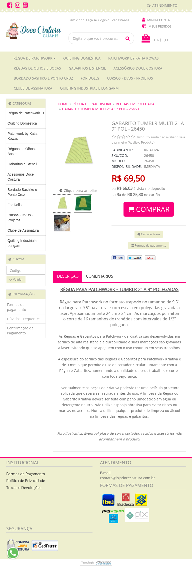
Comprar (149, 209)
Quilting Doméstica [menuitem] (22, 123)
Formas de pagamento (16, 307)
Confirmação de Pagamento (20, 330)
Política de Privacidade (25, 480)
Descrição (67, 276)
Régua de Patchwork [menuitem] (27, 113)
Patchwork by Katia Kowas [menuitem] (23, 136)
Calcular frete (148, 234)
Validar (16, 279)
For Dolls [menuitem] (15, 205)
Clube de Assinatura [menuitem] (23, 230)
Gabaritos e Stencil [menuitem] (22, 164)
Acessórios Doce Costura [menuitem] (21, 176)
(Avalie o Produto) (141, 142)
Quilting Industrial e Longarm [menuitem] (23, 243)
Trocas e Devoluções (23, 487)
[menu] (26, 179)
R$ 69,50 (128, 178)
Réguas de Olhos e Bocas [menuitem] (23, 151)
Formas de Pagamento (25, 473)
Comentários (99, 276)
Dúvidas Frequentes (23, 318)
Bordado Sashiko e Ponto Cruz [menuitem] (22, 192)
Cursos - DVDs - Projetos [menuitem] (20, 217)
